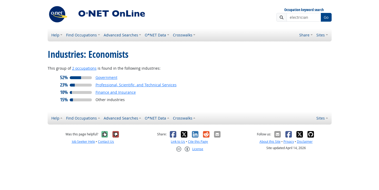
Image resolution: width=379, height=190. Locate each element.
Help (55, 34)
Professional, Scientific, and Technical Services (136, 84)
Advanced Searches (121, 34)
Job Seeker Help (83, 141)
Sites (320, 34)
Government (106, 77)
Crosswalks (182, 34)
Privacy (288, 141)
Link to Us (178, 141)
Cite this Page (198, 141)
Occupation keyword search (304, 10)
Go (326, 17)
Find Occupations (81, 34)
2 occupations (84, 68)
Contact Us (106, 141)
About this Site (270, 141)
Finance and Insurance (116, 92)
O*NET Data (155, 34)
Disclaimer (305, 141)
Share (304, 34)
